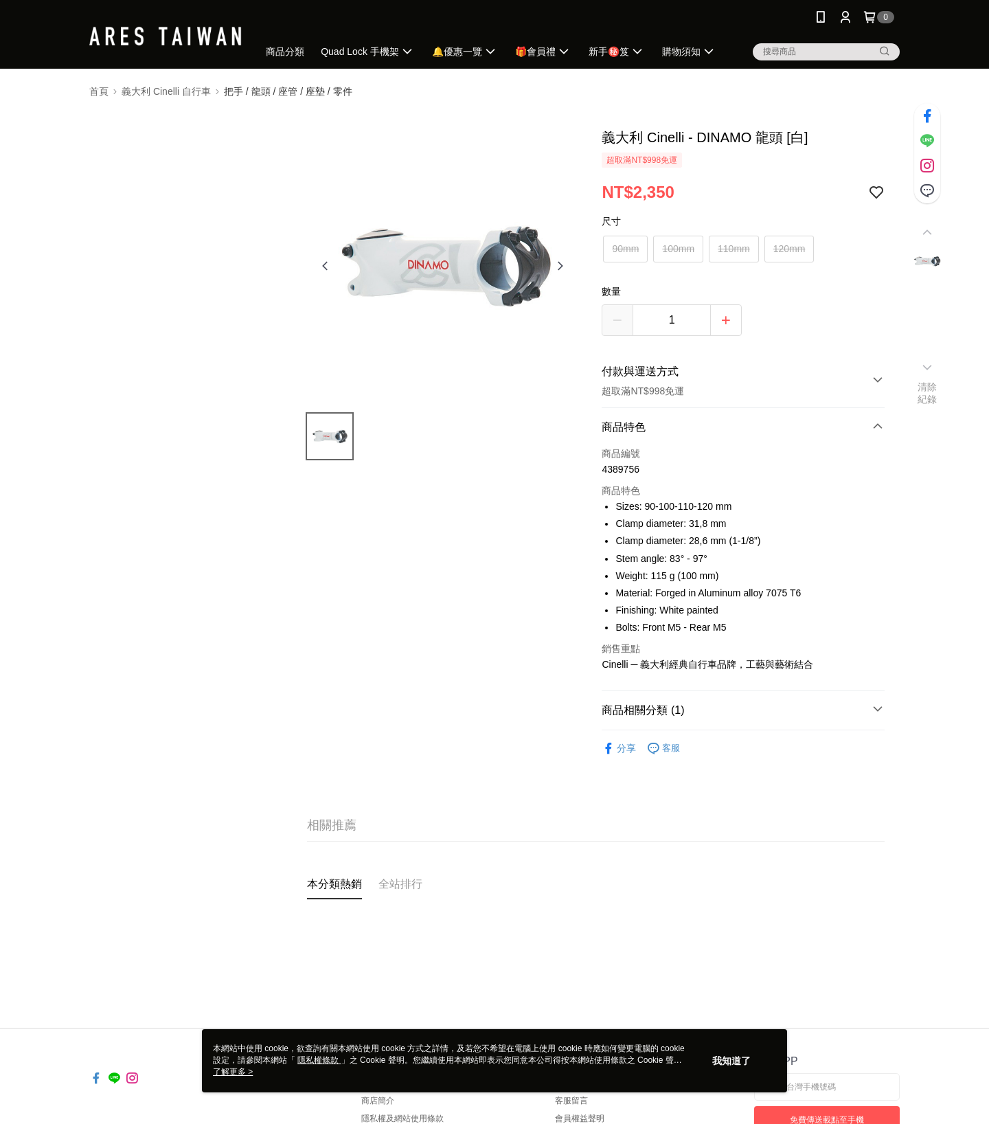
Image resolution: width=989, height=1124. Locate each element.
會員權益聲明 (579, 1118)
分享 (619, 748)
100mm (678, 248)
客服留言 (571, 1100)
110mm (734, 248)
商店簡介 (377, 1100)
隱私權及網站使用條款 (402, 1118)
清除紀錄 (927, 393)
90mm (625, 248)
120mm (789, 248)
